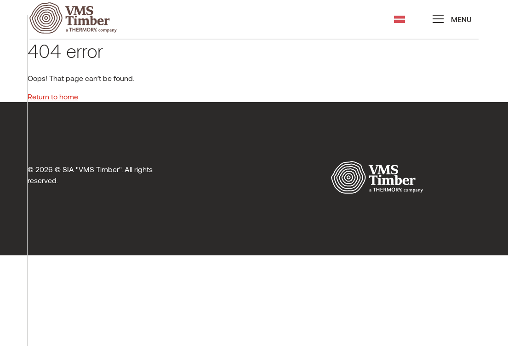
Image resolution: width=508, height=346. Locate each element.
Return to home (53, 96)
